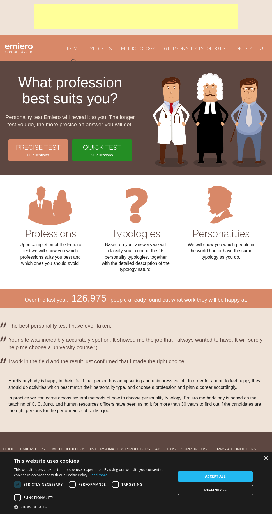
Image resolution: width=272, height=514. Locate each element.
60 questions (38, 150)
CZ (249, 48)
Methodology (138, 48)
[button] (92, 507)
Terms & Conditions (234, 449)
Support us (194, 449)
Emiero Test (100, 48)
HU (260, 48)
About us (165, 449)
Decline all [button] (215, 489)
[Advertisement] (136, 16)
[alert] (136, 483)
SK (239, 48)
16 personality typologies (193, 48)
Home (73, 48)
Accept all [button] (215, 476)
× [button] (266, 458)
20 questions (102, 150)
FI (269, 48)
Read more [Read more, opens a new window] (98, 475)
